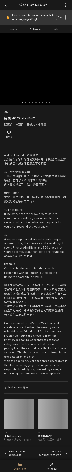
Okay (61, 17)
